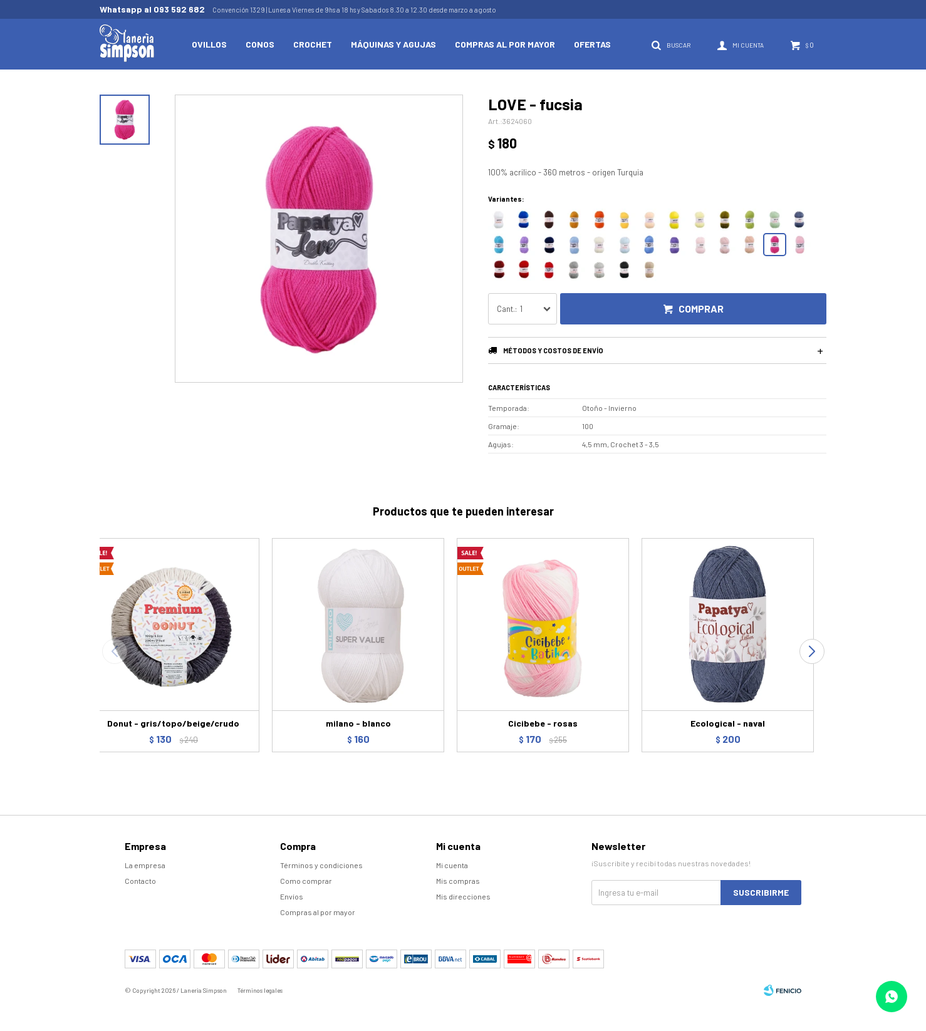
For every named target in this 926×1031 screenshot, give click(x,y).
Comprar (701, 308)
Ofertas (592, 44)
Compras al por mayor (505, 44)
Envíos (291, 896)
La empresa (145, 865)
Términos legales (260, 990)
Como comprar (306, 880)
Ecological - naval (727, 723)
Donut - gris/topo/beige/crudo (173, 723)
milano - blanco (358, 723)
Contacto (140, 880)
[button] (811, 651)
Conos (260, 44)
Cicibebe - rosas (543, 723)
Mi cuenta (452, 865)
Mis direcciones (463, 896)
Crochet (312, 44)
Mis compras (458, 880)
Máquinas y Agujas (393, 44)
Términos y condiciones (321, 865)
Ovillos (209, 44)
